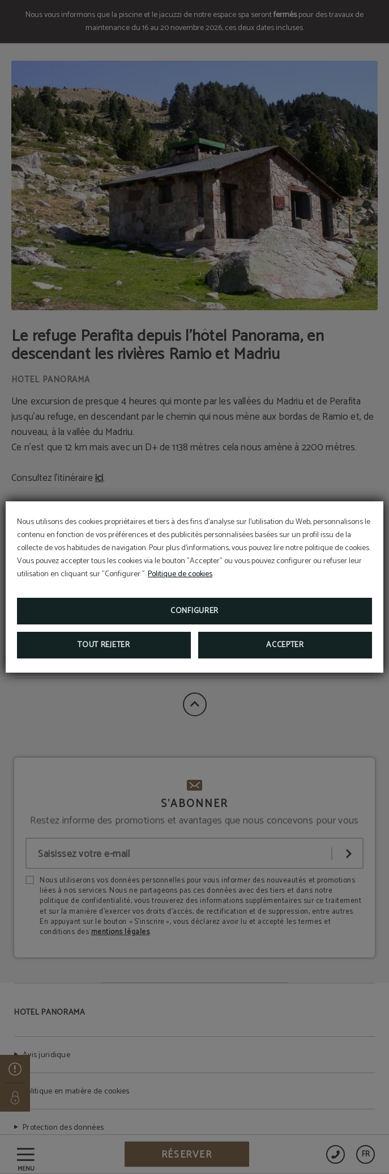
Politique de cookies (180, 574)
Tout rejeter (104, 645)
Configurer (194, 611)
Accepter (285, 645)
